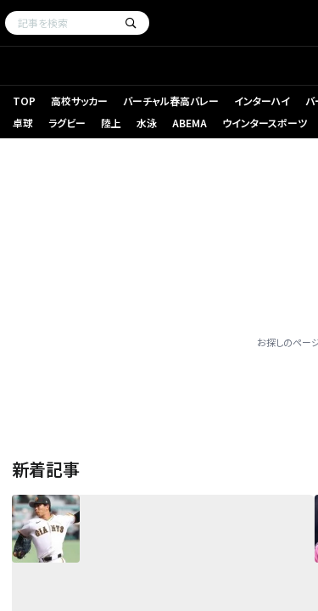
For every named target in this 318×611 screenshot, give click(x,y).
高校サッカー (79, 100)
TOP (24, 100)
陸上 (111, 122)
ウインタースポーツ (264, 122)
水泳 (147, 122)
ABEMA (189, 122)
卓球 (23, 122)
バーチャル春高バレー (171, 100)
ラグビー (67, 122)
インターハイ (262, 100)
